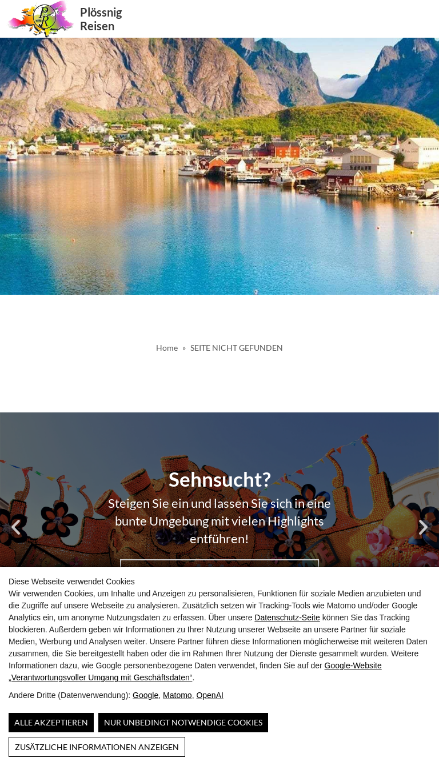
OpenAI (209, 695)
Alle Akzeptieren (51, 722)
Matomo (177, 695)
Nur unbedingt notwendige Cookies (183, 722)
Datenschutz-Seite (287, 617)
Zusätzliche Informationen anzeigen (97, 747)
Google (145, 695)
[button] (424, 18)
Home (167, 347)
